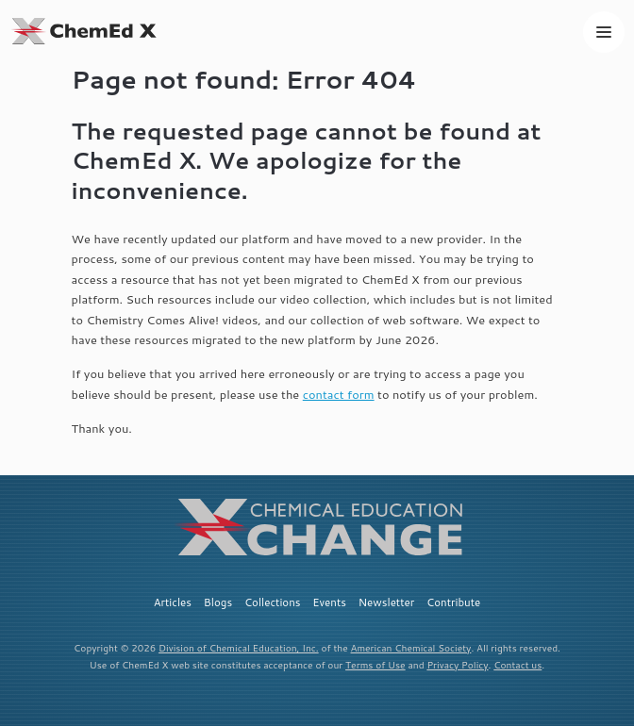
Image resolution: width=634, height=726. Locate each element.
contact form (339, 394)
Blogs (218, 602)
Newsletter (387, 602)
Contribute (453, 602)
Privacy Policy (457, 664)
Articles (173, 602)
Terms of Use (375, 664)
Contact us (517, 664)
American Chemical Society (411, 647)
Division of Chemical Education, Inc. (238, 647)
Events (329, 602)
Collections (272, 602)
